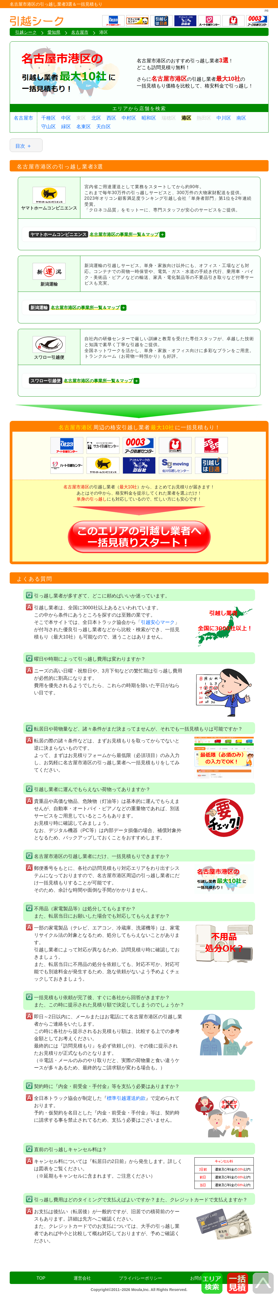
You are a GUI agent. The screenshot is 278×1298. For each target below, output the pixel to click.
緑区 (66, 126)
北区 (96, 118)
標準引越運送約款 (126, 1098)
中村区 (129, 118)
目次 (20, 146)
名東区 (83, 126)
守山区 (48, 126)
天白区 (103, 126)
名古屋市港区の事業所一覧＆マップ (94, 234)
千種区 (48, 118)
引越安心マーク (158, 622)
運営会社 (82, 1278)
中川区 (224, 118)
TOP (41, 1278)
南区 (241, 118)
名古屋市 (23, 118)
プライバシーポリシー (140, 1278)
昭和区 (149, 118)
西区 (111, 118)
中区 (66, 118)
